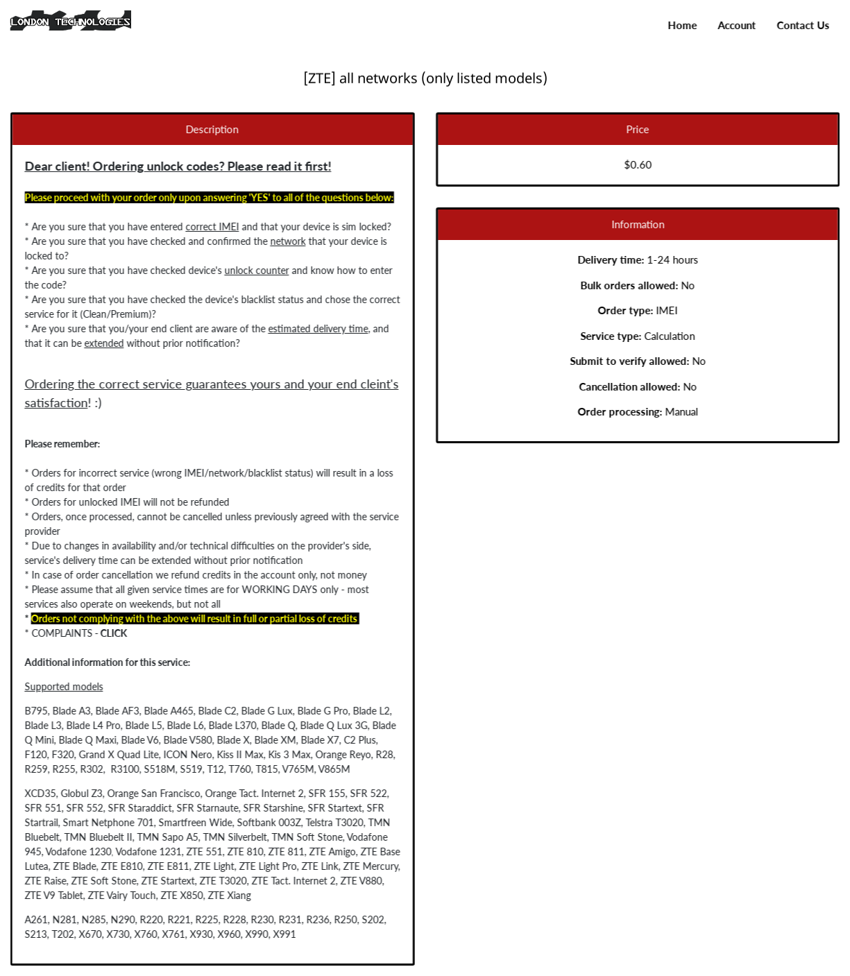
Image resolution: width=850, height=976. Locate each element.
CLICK (110, 633)
